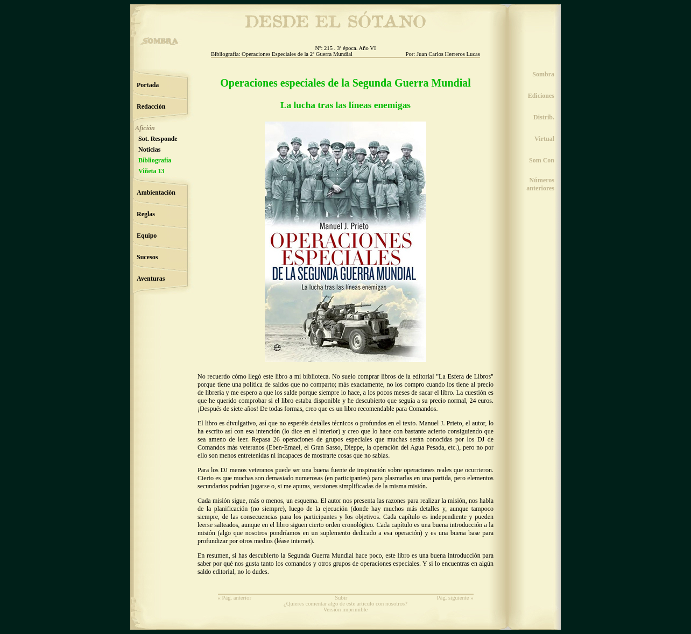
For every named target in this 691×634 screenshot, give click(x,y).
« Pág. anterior (234, 598)
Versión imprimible (345, 609)
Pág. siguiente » (455, 598)
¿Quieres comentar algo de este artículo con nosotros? (345, 604)
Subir (341, 598)
